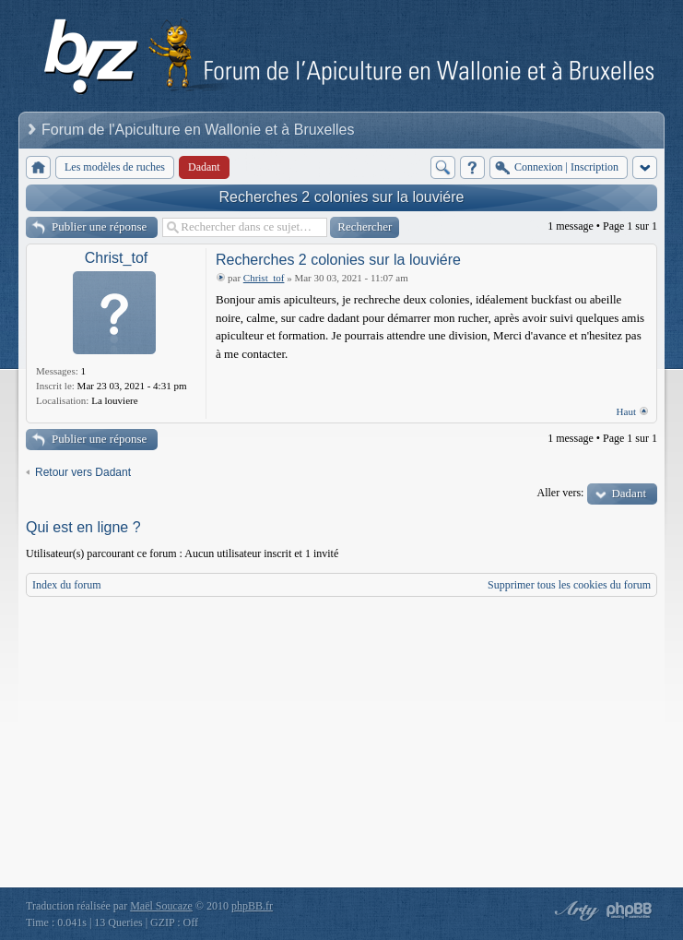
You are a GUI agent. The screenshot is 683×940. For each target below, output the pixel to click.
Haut (626, 411)
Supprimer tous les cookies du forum (569, 584)
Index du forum (66, 584)
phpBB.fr (252, 905)
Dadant (628, 493)
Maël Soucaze (161, 905)
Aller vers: (559, 492)
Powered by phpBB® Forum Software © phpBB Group (629, 910)
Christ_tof (116, 258)
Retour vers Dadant (83, 472)
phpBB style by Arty (574, 910)
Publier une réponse (99, 226)
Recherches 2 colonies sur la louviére (342, 197)
